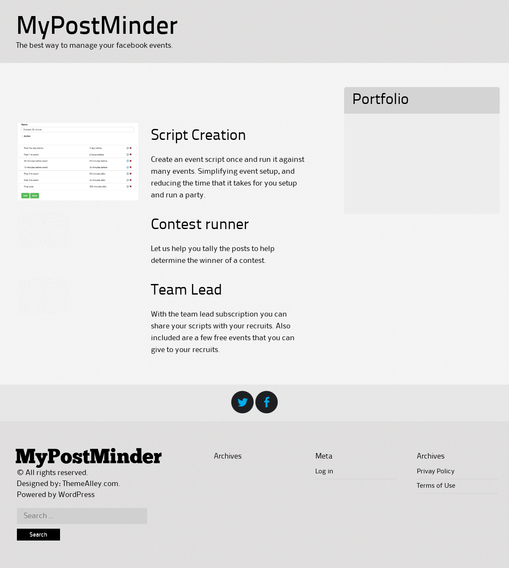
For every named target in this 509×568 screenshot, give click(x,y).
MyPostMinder (97, 27)
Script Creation (198, 136)
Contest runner (200, 225)
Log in (324, 472)
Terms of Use (436, 486)
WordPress (76, 495)
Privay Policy (435, 472)
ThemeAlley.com (90, 484)
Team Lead (186, 290)
